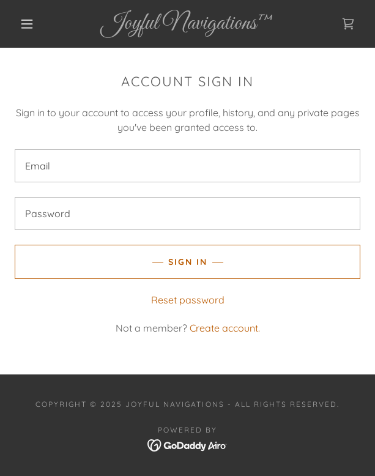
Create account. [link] (225, 328)
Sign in (187, 261)
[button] (32, 24)
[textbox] (187, 165)
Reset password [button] (188, 300)
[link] (188, 24)
